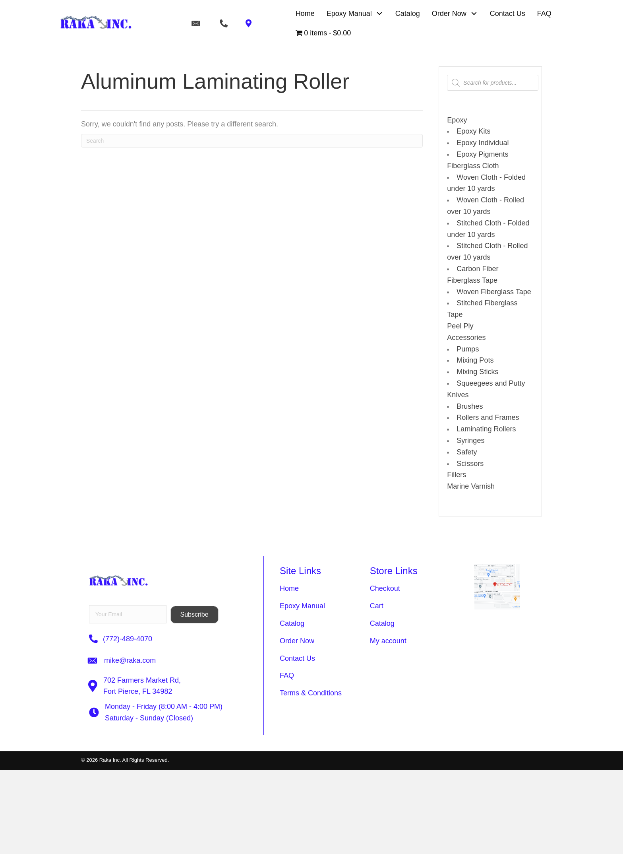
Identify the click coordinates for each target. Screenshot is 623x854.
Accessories (466, 338)
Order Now (297, 641)
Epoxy (457, 120)
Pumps (468, 349)
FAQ (287, 675)
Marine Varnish (471, 486)
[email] (127, 614)
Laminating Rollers (486, 429)
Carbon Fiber (477, 269)
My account (388, 641)
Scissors (470, 464)
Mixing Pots (475, 360)
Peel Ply (460, 326)
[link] (305, 13)
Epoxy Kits (473, 131)
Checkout (385, 588)
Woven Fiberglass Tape (494, 292)
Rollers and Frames (488, 417)
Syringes (470, 440)
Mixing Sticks (477, 372)
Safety (467, 452)
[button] (379, 13)
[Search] (252, 141)
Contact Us (297, 658)
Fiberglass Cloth (473, 166)
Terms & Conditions (311, 693)
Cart (376, 606)
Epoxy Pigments (482, 154)
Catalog (292, 623)
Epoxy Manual (302, 606)
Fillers (456, 475)
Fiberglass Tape (472, 280)
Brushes (470, 406)
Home (289, 588)
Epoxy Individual (483, 143)
